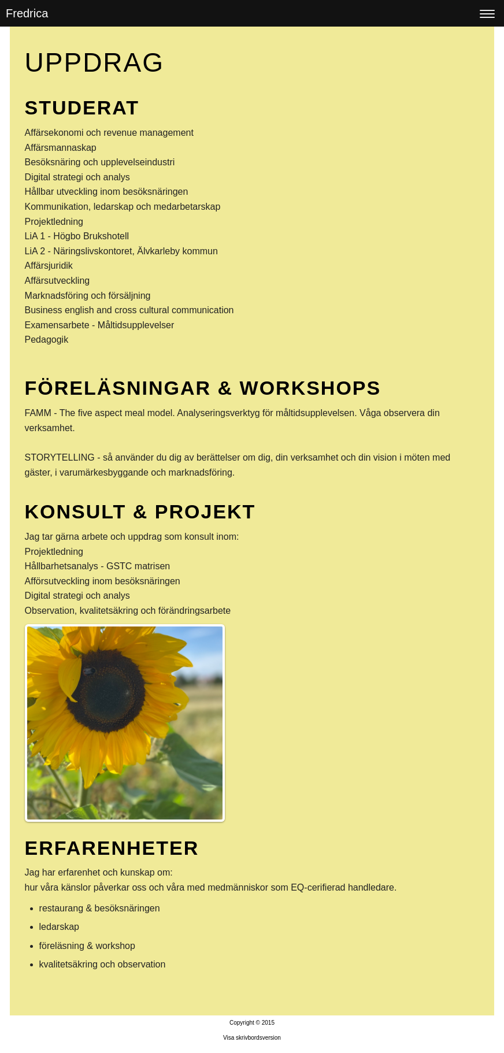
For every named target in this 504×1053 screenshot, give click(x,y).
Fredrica (27, 13)
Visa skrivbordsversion (252, 1038)
